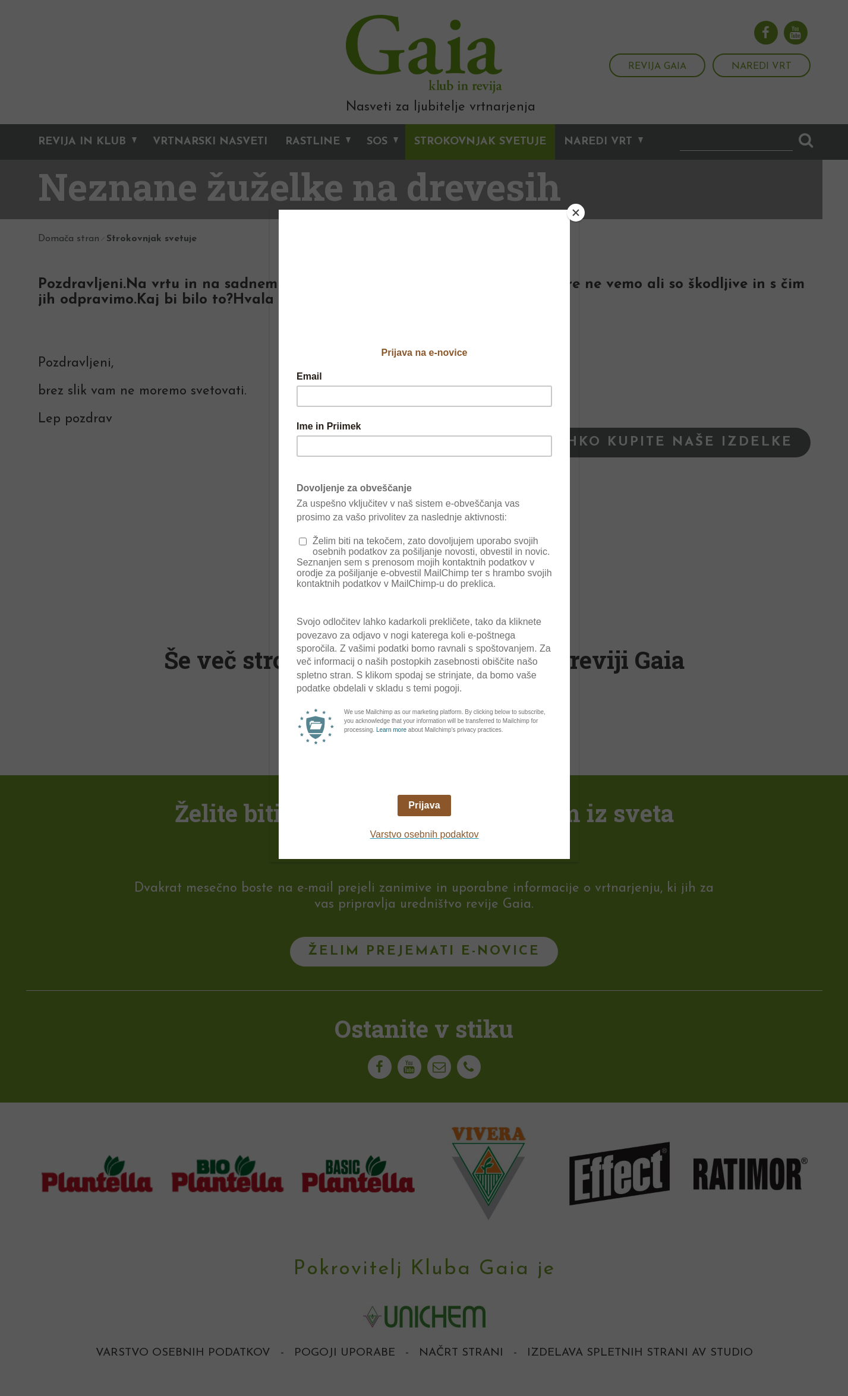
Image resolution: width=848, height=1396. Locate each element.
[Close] (576, 213)
